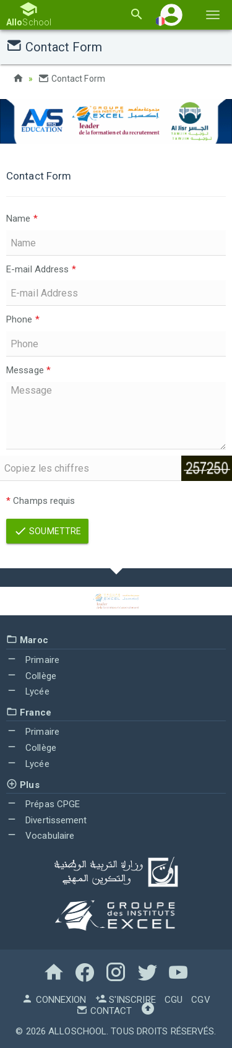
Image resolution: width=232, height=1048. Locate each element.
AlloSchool (77, 1031)
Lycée (27, 691)
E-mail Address (41, 269)
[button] (171, 14)
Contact (104, 1010)
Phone (23, 319)
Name (22, 218)
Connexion (54, 999)
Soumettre (47, 531)
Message (28, 370)
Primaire (32, 659)
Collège (31, 676)
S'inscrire (125, 999)
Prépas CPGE (43, 804)
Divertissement (46, 820)
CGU (174, 999)
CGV (200, 999)
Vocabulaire (40, 835)
